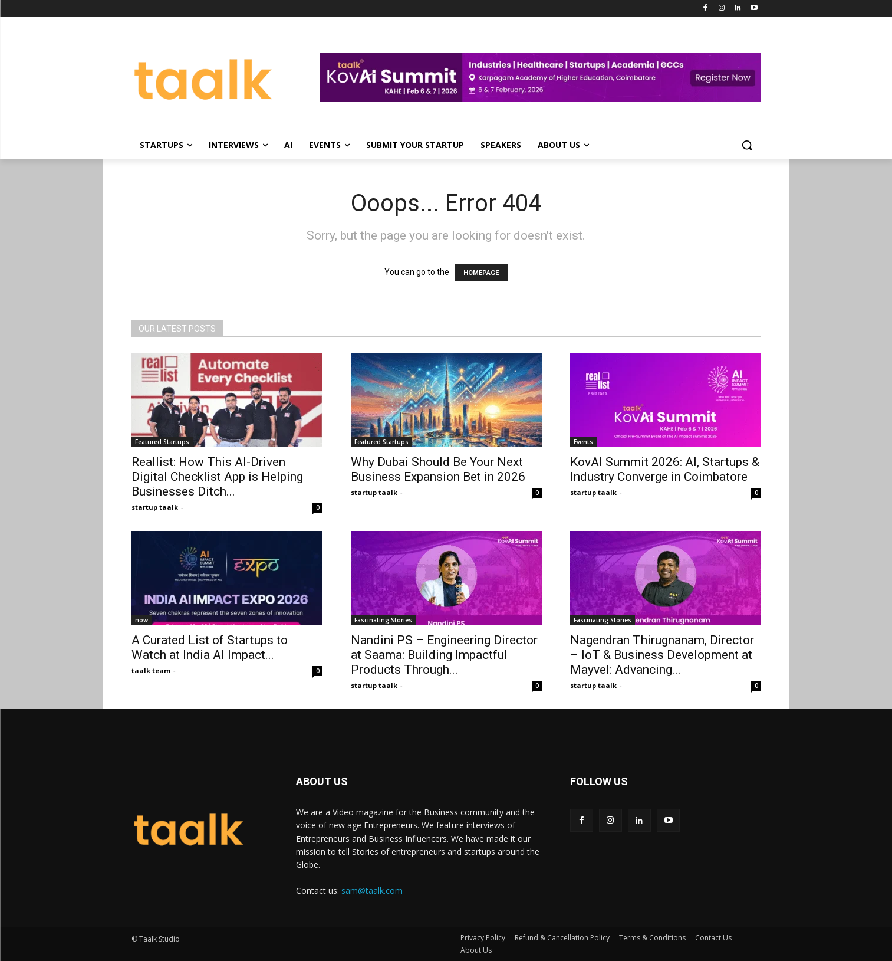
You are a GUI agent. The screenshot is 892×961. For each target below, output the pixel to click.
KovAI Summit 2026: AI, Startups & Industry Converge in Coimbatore (664, 469)
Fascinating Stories (383, 620)
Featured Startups (162, 442)
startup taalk (154, 507)
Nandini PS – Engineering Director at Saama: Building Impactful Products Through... (444, 655)
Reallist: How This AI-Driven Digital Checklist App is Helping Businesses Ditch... (217, 476)
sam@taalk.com (372, 890)
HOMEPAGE (481, 273)
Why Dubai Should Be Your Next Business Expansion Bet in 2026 (438, 469)
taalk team (150, 670)
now (141, 620)
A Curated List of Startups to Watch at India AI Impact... (209, 647)
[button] (747, 145)
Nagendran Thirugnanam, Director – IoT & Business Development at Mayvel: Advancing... (662, 655)
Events (583, 442)
